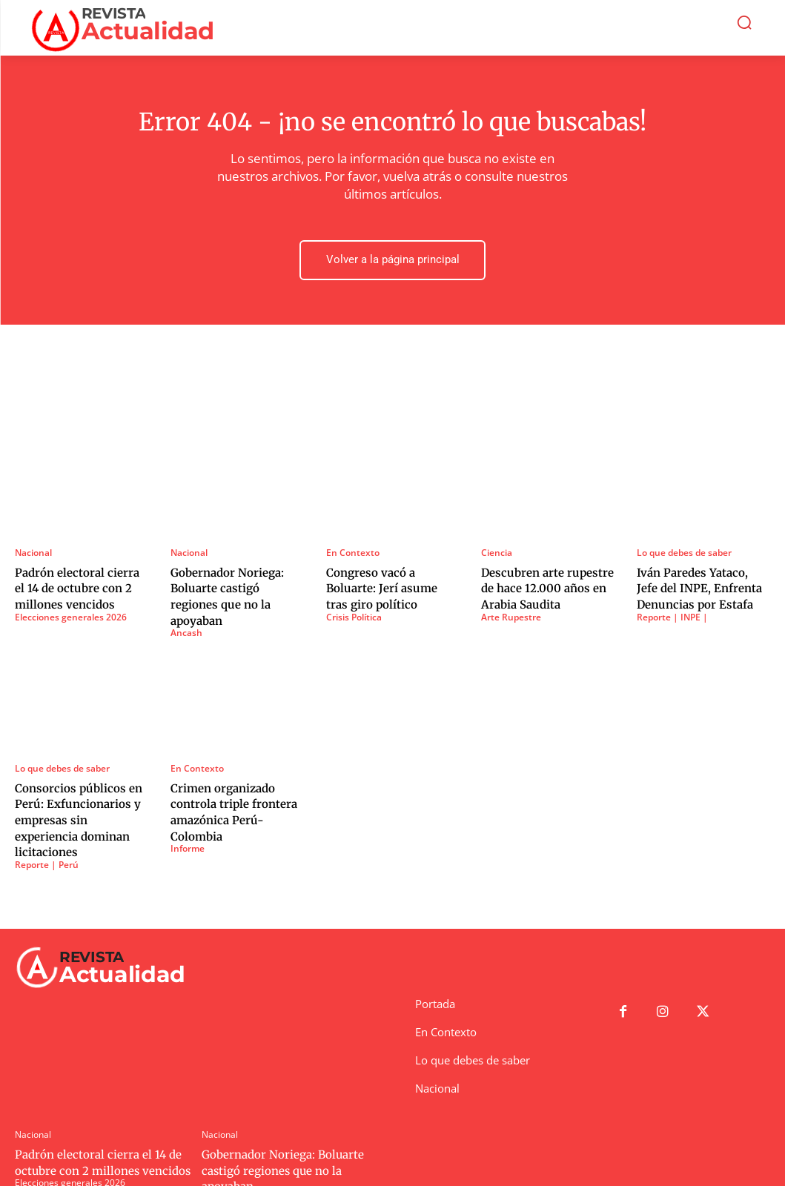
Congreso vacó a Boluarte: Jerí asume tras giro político (390, 585)
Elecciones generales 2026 (71, 612)
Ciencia (496, 552)
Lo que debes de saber (684, 552)
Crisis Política (354, 612)
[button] (744, 22)
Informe (187, 822)
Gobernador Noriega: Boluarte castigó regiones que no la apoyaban (234, 585)
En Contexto (353, 552)
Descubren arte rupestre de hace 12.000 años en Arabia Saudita (540, 585)
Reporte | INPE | (672, 612)
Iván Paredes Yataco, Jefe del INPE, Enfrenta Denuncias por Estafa (698, 585)
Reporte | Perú (47, 822)
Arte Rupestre (511, 612)
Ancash (186, 612)
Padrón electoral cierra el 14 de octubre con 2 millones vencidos (76, 585)
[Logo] (128, 28)
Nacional (33, 552)
